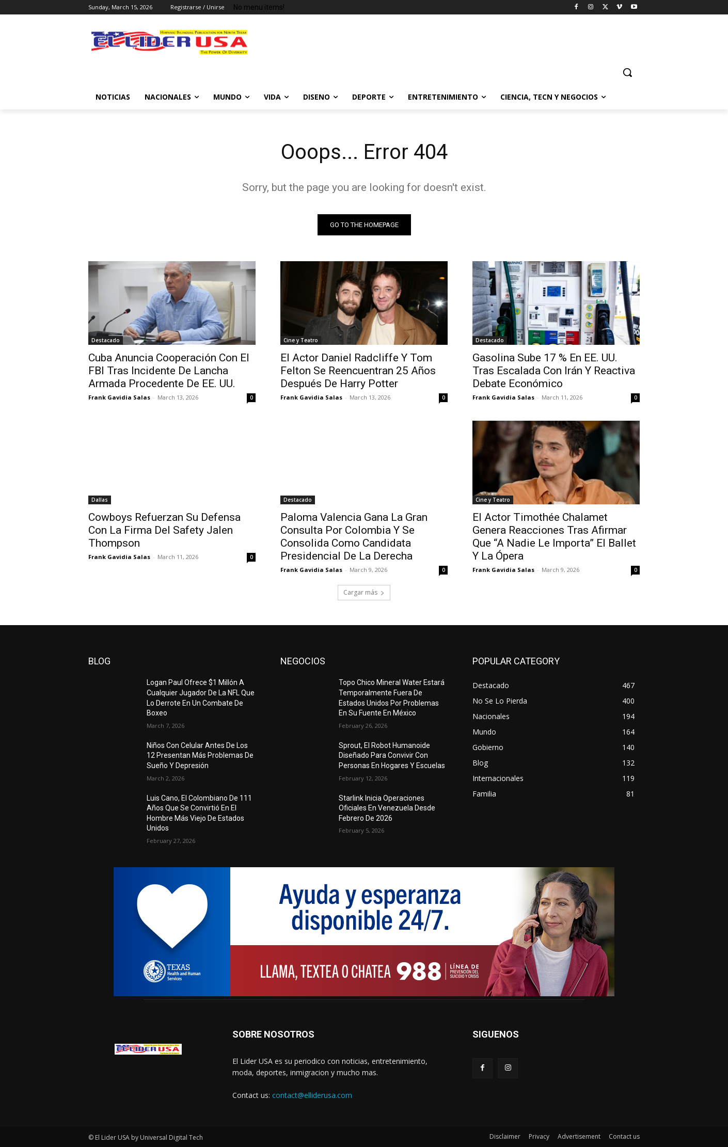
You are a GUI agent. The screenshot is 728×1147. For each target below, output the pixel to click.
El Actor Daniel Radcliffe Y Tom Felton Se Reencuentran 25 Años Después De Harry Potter (358, 371)
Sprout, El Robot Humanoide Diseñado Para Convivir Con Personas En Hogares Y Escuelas (392, 755)
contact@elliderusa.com (312, 1095)
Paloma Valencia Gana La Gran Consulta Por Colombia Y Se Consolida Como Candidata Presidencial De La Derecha (354, 536)
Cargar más (364, 592)
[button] (627, 72)
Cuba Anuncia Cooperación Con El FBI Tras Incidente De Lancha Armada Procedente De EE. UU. (168, 371)
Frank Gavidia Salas (119, 397)
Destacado (105, 340)
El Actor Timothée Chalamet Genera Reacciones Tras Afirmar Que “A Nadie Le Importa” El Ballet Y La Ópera (554, 536)
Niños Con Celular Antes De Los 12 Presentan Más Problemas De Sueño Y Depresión (200, 755)
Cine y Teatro (300, 340)
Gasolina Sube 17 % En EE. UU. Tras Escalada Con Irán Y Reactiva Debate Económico (553, 371)
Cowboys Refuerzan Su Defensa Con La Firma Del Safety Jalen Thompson (164, 530)
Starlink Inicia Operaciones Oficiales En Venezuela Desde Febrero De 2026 (387, 808)
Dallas (99, 499)
